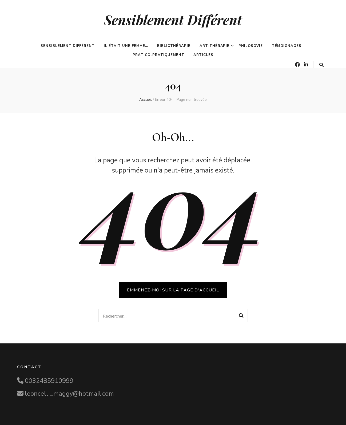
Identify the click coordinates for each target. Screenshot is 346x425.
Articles (203, 55)
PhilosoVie (250, 45)
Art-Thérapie (215, 45)
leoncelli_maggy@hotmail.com (69, 393)
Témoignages (286, 45)
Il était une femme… (126, 45)
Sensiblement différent (67, 45)
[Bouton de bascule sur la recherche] (321, 65)
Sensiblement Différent (173, 20)
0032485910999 (49, 380)
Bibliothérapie (173, 45)
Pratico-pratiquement (158, 55)
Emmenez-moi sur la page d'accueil (173, 290)
